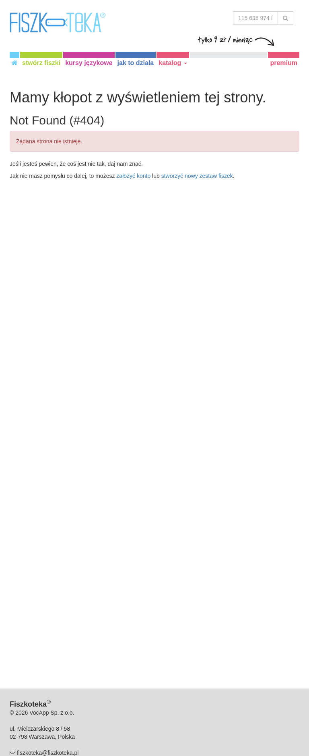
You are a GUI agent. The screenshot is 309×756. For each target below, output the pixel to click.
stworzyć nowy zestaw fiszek (197, 176)
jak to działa (135, 62)
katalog (173, 62)
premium (283, 62)
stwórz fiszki (41, 62)
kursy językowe (88, 62)
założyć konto (133, 176)
